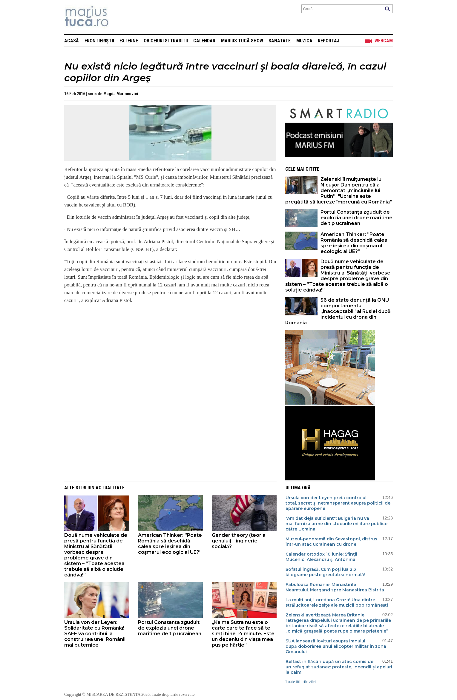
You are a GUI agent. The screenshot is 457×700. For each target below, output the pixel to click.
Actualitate (110, 488)
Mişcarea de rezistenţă (118, 17)
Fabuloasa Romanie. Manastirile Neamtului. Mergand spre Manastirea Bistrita (335, 587)
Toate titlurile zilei (301, 681)
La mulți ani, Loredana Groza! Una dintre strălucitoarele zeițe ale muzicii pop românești (337, 602)
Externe (128, 41)
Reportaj (328, 41)
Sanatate (280, 41)
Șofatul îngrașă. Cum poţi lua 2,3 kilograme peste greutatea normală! (325, 572)
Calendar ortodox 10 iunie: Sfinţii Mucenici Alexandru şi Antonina (321, 556)
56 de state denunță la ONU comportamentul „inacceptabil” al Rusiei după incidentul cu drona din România (338, 311)
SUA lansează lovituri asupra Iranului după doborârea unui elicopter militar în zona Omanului (336, 646)
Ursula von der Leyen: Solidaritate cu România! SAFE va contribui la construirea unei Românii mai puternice (94, 633)
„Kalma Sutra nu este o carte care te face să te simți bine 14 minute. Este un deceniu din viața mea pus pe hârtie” (243, 633)
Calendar (204, 41)
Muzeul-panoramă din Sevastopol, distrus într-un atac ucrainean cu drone (331, 541)
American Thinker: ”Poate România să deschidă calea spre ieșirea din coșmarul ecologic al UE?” (353, 243)
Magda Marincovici (120, 93)
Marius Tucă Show (242, 41)
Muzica (304, 41)
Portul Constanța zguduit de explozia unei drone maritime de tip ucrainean (356, 217)
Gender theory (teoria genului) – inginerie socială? (239, 540)
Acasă (71, 41)
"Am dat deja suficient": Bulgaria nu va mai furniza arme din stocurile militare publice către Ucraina (336, 524)
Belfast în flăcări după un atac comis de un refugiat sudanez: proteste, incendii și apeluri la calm (339, 667)
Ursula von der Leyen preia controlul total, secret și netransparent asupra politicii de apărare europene (338, 503)
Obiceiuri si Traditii (166, 41)
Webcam (384, 41)
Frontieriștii (99, 41)
